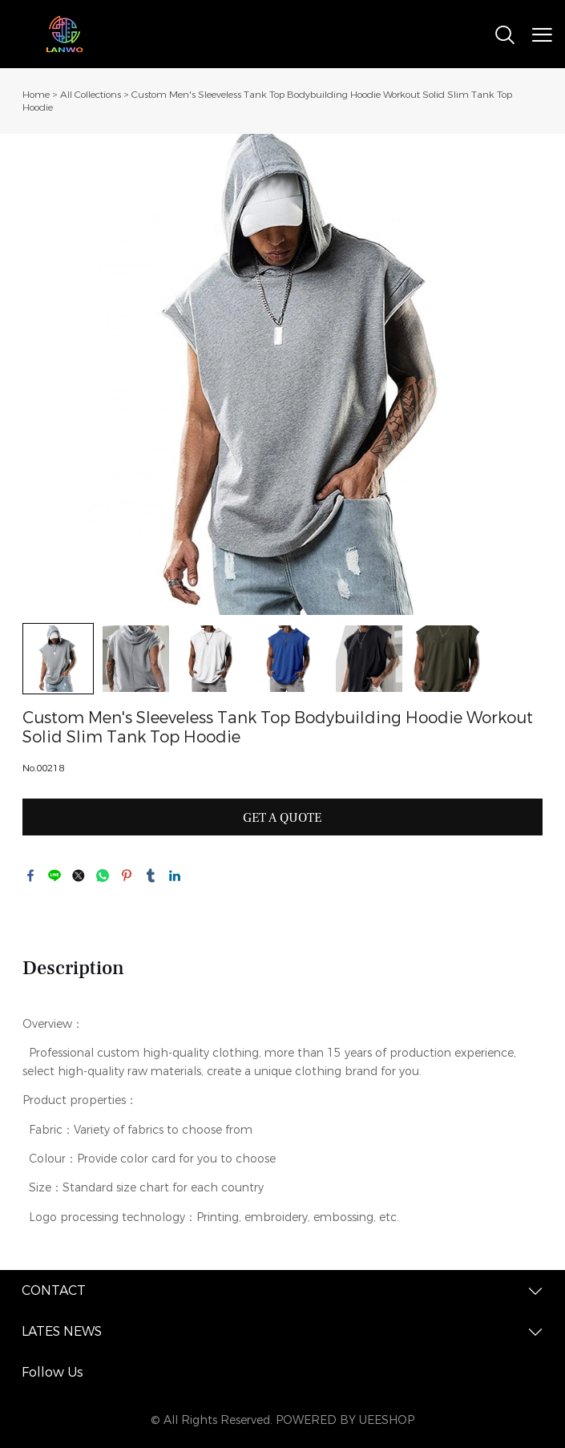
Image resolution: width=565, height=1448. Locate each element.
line (54, 876)
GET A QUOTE (282, 818)
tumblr (151, 876)
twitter (79, 876)
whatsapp (103, 876)
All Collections (90, 94)
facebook (30, 876)
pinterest (127, 876)
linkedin (175, 876)
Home (36, 94)
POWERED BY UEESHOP (345, 1420)
